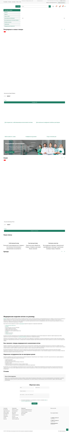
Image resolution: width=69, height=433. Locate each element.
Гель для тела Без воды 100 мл (9, 221)
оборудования (21, 323)
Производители (6, 414)
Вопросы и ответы (15, 410)
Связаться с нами (15, 418)
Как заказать (6, 410)
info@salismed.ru (40, 0)
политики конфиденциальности (26, 401)
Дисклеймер (23, 414)
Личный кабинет (15, 411)
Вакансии (5, 419)
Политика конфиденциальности (26, 410)
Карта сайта (5, 415)
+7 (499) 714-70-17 (62, 0)
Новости (22, 415)
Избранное (14, 414)
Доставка (13, 1)
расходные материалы (22, 336)
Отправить (34, 404)
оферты (45, 400)
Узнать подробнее (9, 152)
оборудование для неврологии (10, 325)
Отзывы (5, 418)
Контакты (9, 1)
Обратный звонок (61, 2)
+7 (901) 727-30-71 (55, 421)
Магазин (5, 318)
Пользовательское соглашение (26, 411)
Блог (20, 1)
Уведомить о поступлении (34, 230)
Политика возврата (15, 415)
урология (6, 326)
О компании (5, 1)
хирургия (6, 331)
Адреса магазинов (7, 411)
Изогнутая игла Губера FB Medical (9, 93)
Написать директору (15, 419)
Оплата (17, 1)
